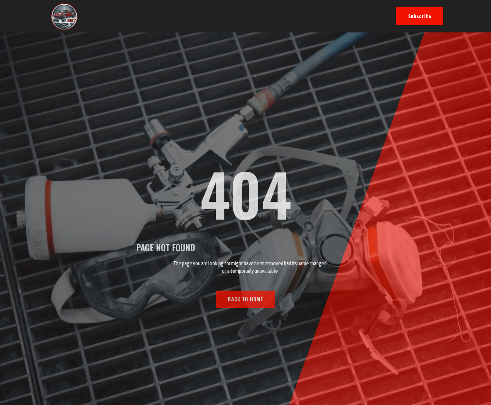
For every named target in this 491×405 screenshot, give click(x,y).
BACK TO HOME (245, 307)
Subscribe (419, 15)
